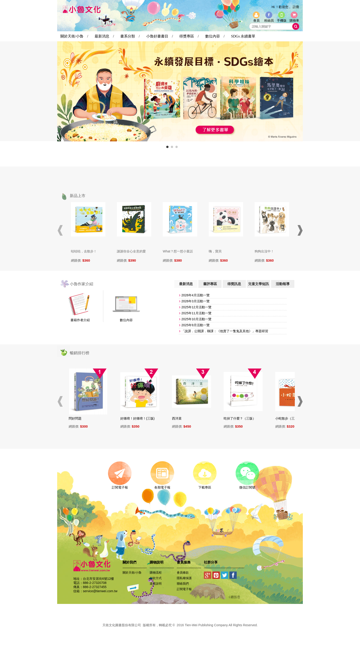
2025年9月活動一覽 (195, 325)
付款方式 (156, 578)
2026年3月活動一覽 (195, 301)
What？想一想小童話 (178, 251)
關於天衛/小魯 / (74, 36)
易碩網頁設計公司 (180, 630)
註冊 (296, 7)
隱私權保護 (184, 578)
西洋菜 (178, 418)
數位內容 (126, 320)
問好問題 (76, 418)
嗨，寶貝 (215, 251)
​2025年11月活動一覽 (196, 313)
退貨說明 (156, 583)
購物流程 (156, 572)
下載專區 (205, 485)
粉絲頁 (269, 20)
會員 (256, 20)
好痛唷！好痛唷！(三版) (139, 418)
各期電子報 (162, 485)
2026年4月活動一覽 (195, 295)
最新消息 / (104, 36)
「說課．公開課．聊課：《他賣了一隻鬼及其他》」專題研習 (224, 331)
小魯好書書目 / (159, 36)
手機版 (282, 20)
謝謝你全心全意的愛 (131, 251)
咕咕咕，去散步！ (84, 251)
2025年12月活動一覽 (196, 307)
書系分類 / (130, 36)
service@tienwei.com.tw (100, 591)
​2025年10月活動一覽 (196, 319)
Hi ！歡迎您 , (281, 7)
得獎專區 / (189, 36)
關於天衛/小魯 (132, 572)
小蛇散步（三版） (290, 418)
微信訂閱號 (247, 485)
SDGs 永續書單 (243, 36)
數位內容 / (215, 36)
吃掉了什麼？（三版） (241, 418)
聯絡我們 (183, 583)
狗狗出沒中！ (264, 251)
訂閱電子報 (120, 485)
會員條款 (183, 572)
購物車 (294, 20)
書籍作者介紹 (80, 320)
